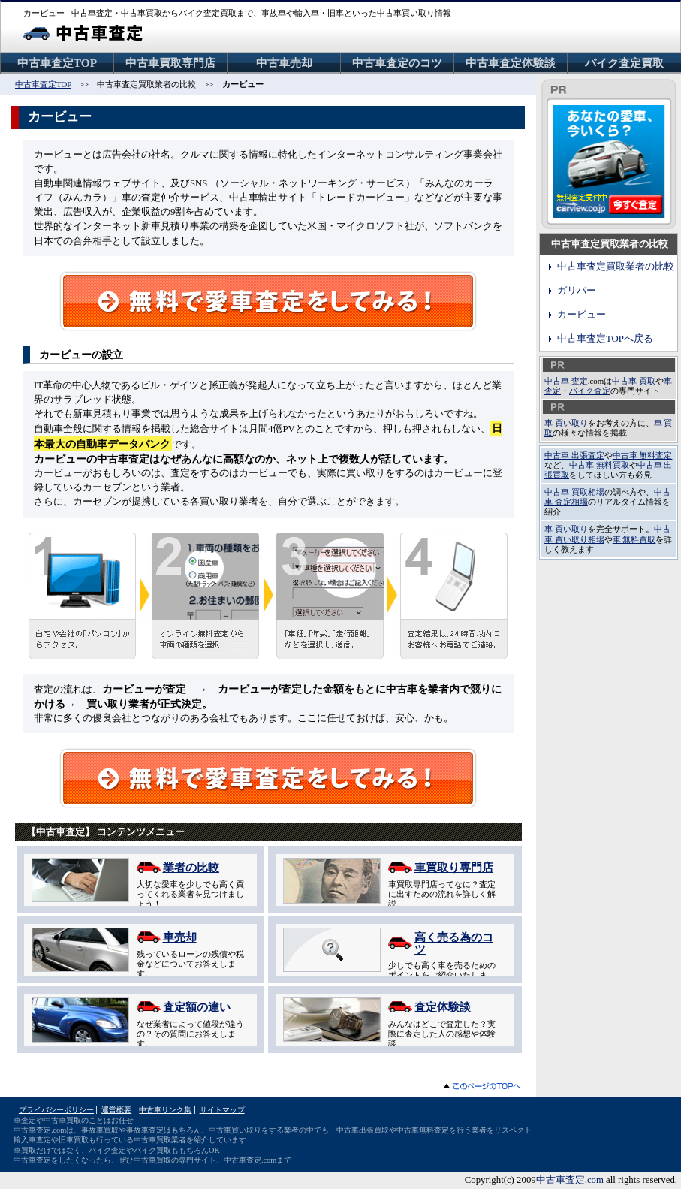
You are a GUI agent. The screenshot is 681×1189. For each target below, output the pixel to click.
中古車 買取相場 (574, 491)
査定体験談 (442, 1006)
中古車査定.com (570, 1180)
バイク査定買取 (624, 62)
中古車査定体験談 (511, 62)
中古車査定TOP (57, 62)
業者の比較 (191, 867)
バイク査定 (589, 390)
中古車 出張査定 (574, 455)
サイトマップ (222, 1110)
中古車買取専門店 (170, 62)
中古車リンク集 (165, 1110)
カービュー (581, 314)
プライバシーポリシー (56, 1110)
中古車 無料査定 (643, 455)
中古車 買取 (633, 380)
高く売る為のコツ (453, 943)
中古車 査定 (566, 380)
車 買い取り (566, 422)
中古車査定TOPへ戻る (605, 338)
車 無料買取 (634, 539)
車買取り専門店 (453, 867)
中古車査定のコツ (397, 62)
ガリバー (576, 290)
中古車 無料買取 (599, 464)
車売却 (180, 937)
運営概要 (116, 1110)
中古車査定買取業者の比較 (615, 266)
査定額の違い (197, 1006)
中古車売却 (284, 62)
